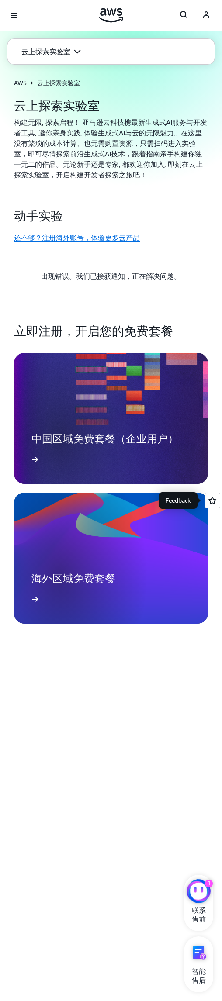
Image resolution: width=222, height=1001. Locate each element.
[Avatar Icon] (206, 15)
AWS (20, 82)
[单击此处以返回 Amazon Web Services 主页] (111, 15)
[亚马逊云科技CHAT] (198, 892)
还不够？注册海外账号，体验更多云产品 (77, 237)
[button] (51, 51)
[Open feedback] (212, 500)
